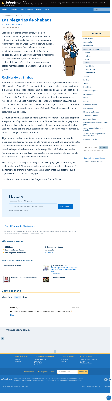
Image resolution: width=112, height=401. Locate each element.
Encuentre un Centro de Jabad (81, 3)
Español (102, 3)
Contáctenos (107, 386)
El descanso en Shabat (54, 247)
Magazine (18, 361)
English (93, 161)
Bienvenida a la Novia (12, 266)
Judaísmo (14, 10)
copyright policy (38, 234)
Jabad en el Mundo (86, 363)
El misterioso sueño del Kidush (24, 277)
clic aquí (10, 179)
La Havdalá (49, 250)
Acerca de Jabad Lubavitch (88, 359)
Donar (95, 3)
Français (100, 161)
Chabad (29, 378)
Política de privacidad (93, 386)
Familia (38, 10)
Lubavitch (34, 378)
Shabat (27, 15)
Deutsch (86, 161)
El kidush (9, 247)
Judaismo (62, 380)
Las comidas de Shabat (14, 250)
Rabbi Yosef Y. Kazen (43, 380)
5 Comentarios (55, 273)
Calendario (37, 361)
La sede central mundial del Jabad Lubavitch (70, 378)
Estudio (4, 10)
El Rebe (82, 361)
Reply (13, 315)
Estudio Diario (38, 363)
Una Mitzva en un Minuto (12, 15)
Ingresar (53, 3)
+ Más (47, 10)
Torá (58, 380)
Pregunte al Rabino (64, 3)
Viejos (24, 297)
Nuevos (17, 297)
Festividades (64, 359)
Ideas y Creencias (27, 10)
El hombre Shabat (58, 277)
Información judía (71, 380)
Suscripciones (38, 365)
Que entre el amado (59, 266)
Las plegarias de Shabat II (15, 253)
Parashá (63, 361)
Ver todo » (49, 253)
